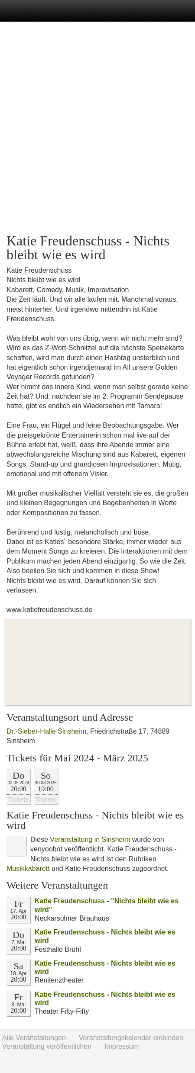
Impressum (121, 1046)
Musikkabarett (28, 868)
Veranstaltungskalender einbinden (131, 1037)
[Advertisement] (97, 127)
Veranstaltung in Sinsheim (90, 839)
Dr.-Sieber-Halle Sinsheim (46, 731)
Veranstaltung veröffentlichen (46, 1046)
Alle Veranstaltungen (34, 1037)
